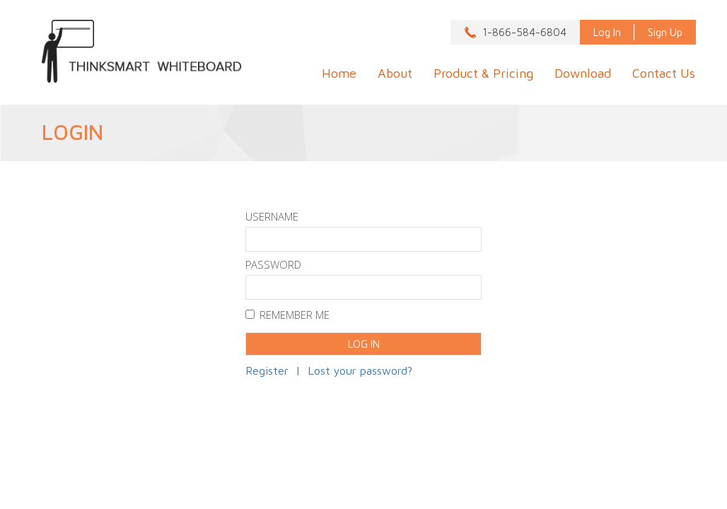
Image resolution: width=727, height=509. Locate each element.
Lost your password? (360, 370)
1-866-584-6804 (524, 32)
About (395, 73)
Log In (607, 32)
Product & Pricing (483, 73)
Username (271, 219)
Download (582, 73)
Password (273, 267)
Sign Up (665, 32)
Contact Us (663, 73)
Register (267, 370)
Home (339, 73)
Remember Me (287, 316)
